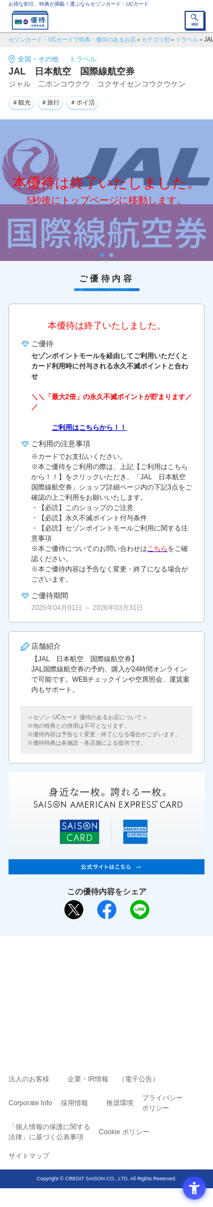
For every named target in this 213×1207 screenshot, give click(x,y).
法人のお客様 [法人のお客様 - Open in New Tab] (29, 1079)
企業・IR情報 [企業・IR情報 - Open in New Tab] (88, 1079)
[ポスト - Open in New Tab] (73, 909)
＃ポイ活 (82, 102)
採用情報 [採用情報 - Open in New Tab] (74, 1103)
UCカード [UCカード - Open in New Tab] (136, 986)
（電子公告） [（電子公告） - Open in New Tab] (138, 1079)
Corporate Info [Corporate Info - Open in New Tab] (30, 1103)
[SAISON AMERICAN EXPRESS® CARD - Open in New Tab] (106, 868)
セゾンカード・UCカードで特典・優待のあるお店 (72, 39)
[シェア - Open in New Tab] (106, 909)
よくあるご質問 (150, 969)
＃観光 (21, 102)
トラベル (187, 39)
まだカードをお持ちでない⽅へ (101, 948)
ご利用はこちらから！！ (89, 428)
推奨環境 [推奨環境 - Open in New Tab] (119, 1103)
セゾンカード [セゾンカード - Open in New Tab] (73, 986)
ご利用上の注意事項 (61, 969)
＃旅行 (50, 102)
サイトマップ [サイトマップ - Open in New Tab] (29, 1156)
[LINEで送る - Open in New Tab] (139, 909)
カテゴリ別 (155, 39)
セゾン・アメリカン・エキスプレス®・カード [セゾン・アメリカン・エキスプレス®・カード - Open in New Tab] (101, 1000)
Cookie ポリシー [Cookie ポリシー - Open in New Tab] (124, 1132)
